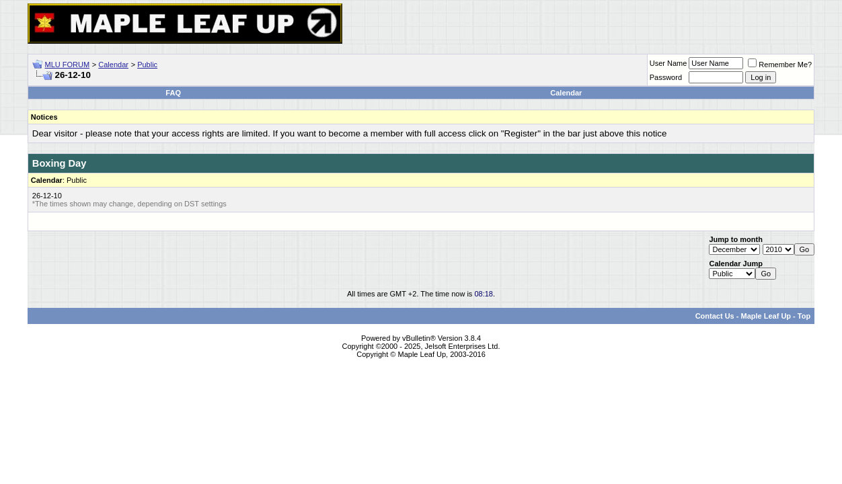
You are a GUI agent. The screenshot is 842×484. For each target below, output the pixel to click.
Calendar (113, 65)
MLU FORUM (67, 65)
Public (147, 65)
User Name (668, 63)
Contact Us (714, 316)
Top (804, 316)
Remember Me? (780, 65)
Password (666, 77)
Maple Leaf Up (765, 316)
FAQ (173, 93)
